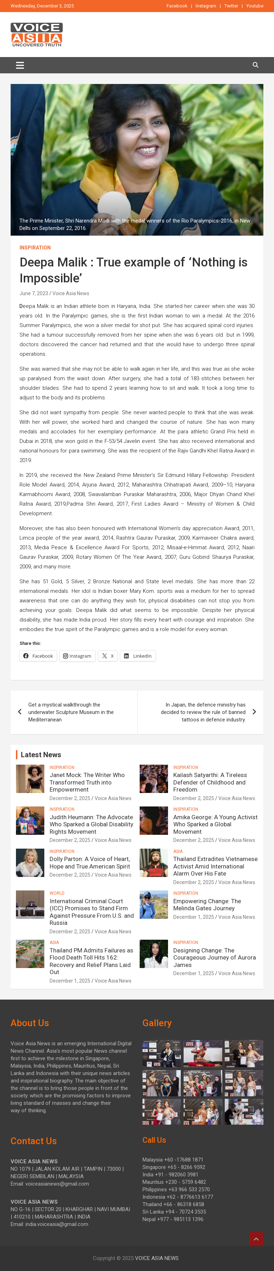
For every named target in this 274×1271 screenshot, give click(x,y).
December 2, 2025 (70, 798)
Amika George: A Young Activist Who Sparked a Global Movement (215, 824)
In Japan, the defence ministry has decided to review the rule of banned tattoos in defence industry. (203, 712)
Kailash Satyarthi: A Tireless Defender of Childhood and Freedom (210, 782)
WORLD (57, 893)
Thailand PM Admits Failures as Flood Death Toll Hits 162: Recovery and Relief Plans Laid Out (91, 961)
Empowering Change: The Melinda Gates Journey (207, 905)
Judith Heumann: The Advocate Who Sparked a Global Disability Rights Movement (91, 824)
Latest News (41, 754)
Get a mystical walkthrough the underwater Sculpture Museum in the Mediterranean (71, 712)
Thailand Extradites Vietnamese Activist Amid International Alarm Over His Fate (215, 866)
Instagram (206, 6)
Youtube (254, 6)
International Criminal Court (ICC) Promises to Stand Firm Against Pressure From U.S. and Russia (92, 912)
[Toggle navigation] (20, 65)
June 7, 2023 (33, 293)
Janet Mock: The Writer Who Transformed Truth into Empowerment (87, 782)
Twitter (231, 6)
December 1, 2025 (193, 917)
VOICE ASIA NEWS (157, 1258)
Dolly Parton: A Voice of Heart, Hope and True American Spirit (90, 862)
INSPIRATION (35, 248)
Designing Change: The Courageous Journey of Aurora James (214, 957)
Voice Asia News (70, 293)
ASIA (178, 851)
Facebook (177, 6)
